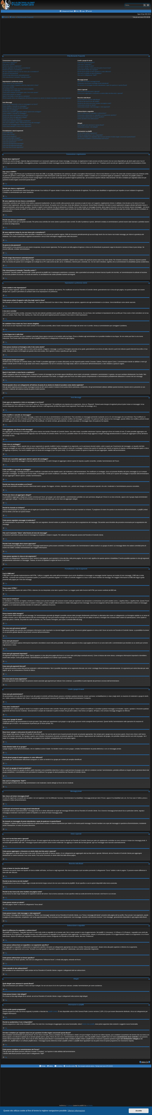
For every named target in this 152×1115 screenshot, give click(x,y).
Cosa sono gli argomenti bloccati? (12, 145)
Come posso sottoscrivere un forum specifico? (90, 117)
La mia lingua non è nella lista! (11, 90)
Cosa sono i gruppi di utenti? (85, 66)
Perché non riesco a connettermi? (12, 69)
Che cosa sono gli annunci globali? (13, 140)
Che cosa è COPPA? (9, 64)
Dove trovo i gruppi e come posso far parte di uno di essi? (94, 68)
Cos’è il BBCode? (8, 132)
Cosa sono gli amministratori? (86, 62)
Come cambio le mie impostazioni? (13, 83)
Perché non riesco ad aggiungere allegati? (15, 117)
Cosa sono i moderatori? (84, 64)
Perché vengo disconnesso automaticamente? (16, 75)
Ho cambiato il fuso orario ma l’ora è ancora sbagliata (18, 89)
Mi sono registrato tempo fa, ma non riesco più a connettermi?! (21, 71)
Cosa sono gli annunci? (9, 141)
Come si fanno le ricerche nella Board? (88, 99)
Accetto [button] (138, 1111)
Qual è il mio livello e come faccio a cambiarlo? (16, 96)
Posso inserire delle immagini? (11, 138)
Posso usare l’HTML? (9, 134)
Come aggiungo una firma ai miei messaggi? (15, 108)
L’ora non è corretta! (8, 87)
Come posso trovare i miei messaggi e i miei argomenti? (93, 107)
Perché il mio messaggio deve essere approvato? (17, 124)
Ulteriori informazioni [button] (76, 1111)
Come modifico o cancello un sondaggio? (14, 113)
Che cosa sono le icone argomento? (13, 147)
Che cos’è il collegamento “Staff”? (87, 75)
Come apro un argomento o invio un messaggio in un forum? (20, 104)
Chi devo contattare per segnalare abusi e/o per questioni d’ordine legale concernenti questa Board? (106, 136)
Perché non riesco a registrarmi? (12, 66)
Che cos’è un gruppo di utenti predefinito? (89, 73)
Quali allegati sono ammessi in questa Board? (90, 125)
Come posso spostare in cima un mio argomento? (17, 126)
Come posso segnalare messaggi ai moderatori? (17, 121)
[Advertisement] (76, 36)
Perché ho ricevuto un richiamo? (12, 119)
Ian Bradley (90, 1105)
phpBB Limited (52, 1011)
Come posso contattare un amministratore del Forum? (93, 138)
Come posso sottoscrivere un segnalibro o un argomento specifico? (96, 115)
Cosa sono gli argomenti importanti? (13, 143)
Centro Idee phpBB (88, 1024)
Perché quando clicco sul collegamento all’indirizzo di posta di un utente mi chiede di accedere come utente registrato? (37, 98)
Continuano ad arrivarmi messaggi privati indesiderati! (93, 83)
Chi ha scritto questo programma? (87, 133)
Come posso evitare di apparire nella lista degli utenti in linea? (20, 85)
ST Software (69, 1105)
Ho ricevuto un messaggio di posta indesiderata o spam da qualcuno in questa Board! (102, 85)
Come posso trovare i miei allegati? (87, 127)
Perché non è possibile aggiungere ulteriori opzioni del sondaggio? (22, 111)
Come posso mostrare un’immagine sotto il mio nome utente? (20, 92)
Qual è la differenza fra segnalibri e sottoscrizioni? (91, 113)
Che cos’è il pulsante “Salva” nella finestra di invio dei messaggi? (21, 122)
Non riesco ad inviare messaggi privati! (88, 81)
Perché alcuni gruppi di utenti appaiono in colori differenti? (94, 71)
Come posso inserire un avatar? (12, 94)
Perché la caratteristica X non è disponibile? (90, 135)
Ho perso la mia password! (10, 73)
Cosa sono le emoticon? (10, 136)
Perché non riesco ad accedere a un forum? (15, 115)
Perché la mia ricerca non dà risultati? (88, 101)
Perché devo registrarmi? (10, 62)
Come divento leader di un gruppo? (87, 69)
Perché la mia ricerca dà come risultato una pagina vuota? (94, 103)
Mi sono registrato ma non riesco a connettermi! (16, 68)
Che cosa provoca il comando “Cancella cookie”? (17, 77)
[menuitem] (76, 11)
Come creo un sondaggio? (10, 110)
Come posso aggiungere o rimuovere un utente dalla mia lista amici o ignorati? (100, 93)
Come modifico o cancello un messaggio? (15, 106)
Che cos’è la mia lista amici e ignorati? (88, 91)
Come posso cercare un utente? (86, 105)
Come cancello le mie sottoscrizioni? (88, 118)
